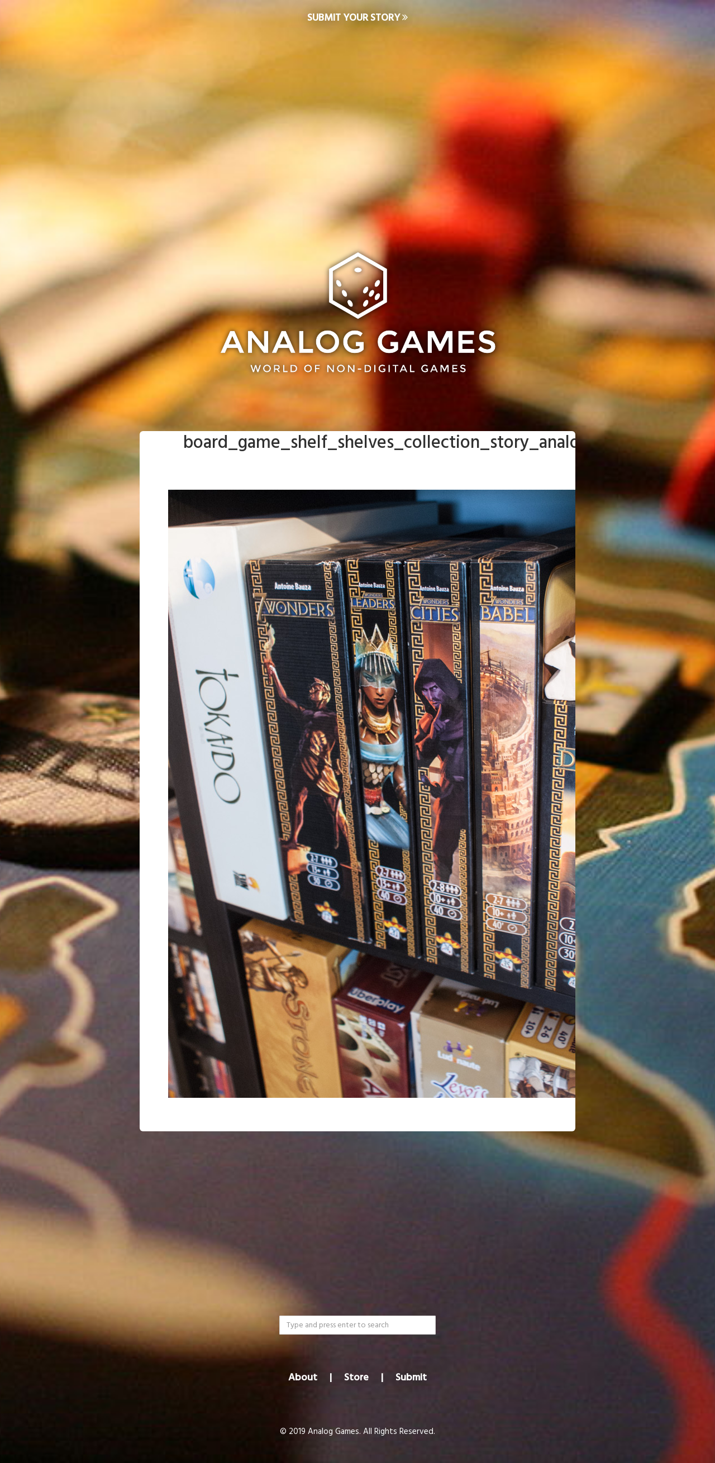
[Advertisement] (357, 126)
